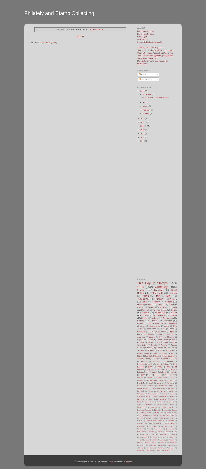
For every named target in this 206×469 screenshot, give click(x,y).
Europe (174, 410)
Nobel (142, 342)
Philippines (141, 332)
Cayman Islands (161, 404)
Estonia (164, 345)
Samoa (150, 342)
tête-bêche (150, 450)
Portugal (154, 321)
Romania (156, 302)
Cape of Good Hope (144, 404)
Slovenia (168, 321)
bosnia (144, 318)
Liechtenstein (154, 326)
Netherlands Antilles (166, 386)
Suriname (170, 334)
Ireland (174, 313)
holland (163, 372)
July (175, 413)
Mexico (166, 326)
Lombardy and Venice (166, 415)
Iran (138, 334)
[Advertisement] (79, 22)
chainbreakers (172, 442)
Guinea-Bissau (160, 310)
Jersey (142, 326)
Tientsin (171, 437)
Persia (159, 367)
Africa (148, 396)
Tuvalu (159, 370)
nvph (169, 445)
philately (140, 396)
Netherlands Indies (144, 364)
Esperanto (165, 410)
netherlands (157, 293)
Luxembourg (172, 323)
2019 (142, 130)
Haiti (156, 413)
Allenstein (163, 396)
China (149, 323)
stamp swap (162, 448)
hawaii (154, 372)
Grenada (169, 361)
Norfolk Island (169, 423)
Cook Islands (161, 332)
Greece (140, 304)
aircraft (161, 442)
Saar (160, 334)
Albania (140, 323)
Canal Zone (169, 375)
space (142, 375)
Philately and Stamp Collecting (59, 13)
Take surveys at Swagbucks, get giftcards (155, 56)
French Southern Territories (166, 359)
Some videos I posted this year (155, 98)
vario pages (142, 36)
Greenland (159, 323)
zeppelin (140, 350)
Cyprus (140, 340)
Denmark (145, 310)
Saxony (154, 434)
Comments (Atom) (49, 42)
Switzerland (160, 313)
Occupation (141, 426)
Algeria (155, 396)
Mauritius (163, 418)
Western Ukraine (150, 442)
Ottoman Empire (167, 426)
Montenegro (149, 334)
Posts (142, 74)
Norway (162, 307)
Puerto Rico (158, 429)
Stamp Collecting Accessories (150, 42)
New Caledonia (163, 364)
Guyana (162, 380)
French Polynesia (152, 356)
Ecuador (149, 340)
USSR (155, 440)
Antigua (151, 350)
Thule (163, 437)
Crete (172, 404)
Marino (155, 418)
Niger (150, 367)
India (171, 304)
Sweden (168, 302)
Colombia (150, 377)
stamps (171, 448)
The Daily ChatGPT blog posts (150, 47)
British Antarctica (160, 353)
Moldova (151, 386)
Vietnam (171, 440)
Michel (139, 421)
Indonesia (171, 380)
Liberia (151, 383)
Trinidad (140, 440)
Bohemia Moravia (166, 337)
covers (142, 445)
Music (174, 340)
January (146, 114)
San (175, 432)
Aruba (160, 350)
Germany (161, 287)
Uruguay (163, 440)
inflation (162, 445)
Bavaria (152, 337)
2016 (142, 141)
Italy (158, 296)
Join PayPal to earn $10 (147, 58)
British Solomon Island (145, 402)
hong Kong (151, 329)
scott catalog (142, 39)
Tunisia (171, 391)
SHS (166, 348)
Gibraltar (156, 361)
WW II (139, 442)
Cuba (172, 377)
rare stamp (150, 448)
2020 (142, 126)
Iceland (155, 318)
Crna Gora (141, 407)
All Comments (146, 79)
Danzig (154, 345)
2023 (142, 91)
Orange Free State (158, 388)
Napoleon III (141, 423)
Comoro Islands (162, 377)
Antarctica (140, 399)
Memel (172, 418)
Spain (144, 302)
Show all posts (96, 29)
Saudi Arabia (144, 434)
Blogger (128, 462)
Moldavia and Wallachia (155, 421)
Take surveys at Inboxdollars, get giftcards (155, 50)
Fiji (172, 353)
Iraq (162, 413)
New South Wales (155, 423)
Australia (145, 313)
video (158, 450)
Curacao (140, 380)
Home (80, 36)
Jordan (168, 413)
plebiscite (173, 372)
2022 (142, 118)
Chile (166, 342)
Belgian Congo (143, 353)
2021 (142, 122)
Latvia (154, 415)
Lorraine (140, 418)
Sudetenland (144, 437)
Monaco (158, 290)
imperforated (151, 445)
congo (172, 394)
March (145, 106)
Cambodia (160, 402)
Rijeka (160, 432)
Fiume (139, 356)
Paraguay (140, 391)
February (147, 110)
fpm (111, 462)
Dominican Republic (144, 410)
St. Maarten (161, 391)
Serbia (174, 310)
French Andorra (151, 380)
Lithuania (160, 383)
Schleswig (163, 434)
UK (166, 370)
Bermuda (158, 375)
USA (140, 287)
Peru (148, 429)
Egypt (172, 332)
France (140, 290)
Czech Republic (167, 407)
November (147, 94)
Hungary (159, 299)
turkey (144, 315)
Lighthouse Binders (145, 34)
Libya (158, 348)
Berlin (150, 304)
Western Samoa (153, 394)
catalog (164, 394)
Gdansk (144, 361)
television (140, 450)
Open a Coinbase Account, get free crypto (155, 53)
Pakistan (140, 429)
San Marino (168, 318)
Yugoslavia (142, 299)
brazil (151, 332)
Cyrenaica (153, 407)
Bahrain (150, 399)
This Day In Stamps (152, 283)
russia (146, 296)
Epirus (156, 410)
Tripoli (148, 440)
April (145, 102)
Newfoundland (142, 388)
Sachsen (168, 432)
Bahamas (170, 350)
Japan (171, 329)
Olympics (153, 426)
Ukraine (173, 315)
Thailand (150, 370)
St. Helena (173, 434)
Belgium (173, 299)
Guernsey (149, 348)
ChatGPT (140, 377)
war (172, 348)
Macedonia (170, 383)
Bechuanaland (161, 399)
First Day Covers (145, 413)
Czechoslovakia (158, 315)
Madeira (140, 386)
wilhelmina (166, 450)
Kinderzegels (144, 415)
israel (159, 342)
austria (173, 293)
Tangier (154, 437)
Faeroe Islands (162, 340)
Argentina (141, 337)
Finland (162, 329)
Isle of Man (141, 383)
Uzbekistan (141, 394)
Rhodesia (151, 432)
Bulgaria (140, 321)
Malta (148, 418)
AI (150, 375)
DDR (168, 296)
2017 (142, 137)
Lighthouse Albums (145, 31)
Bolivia (172, 399)
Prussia (150, 391)
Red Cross (141, 432)
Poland (140, 307)
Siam (168, 367)
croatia (174, 307)
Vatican (151, 307)
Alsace (172, 396)
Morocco (171, 421)
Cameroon (170, 402)
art (147, 372)
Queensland (170, 429)
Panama (171, 388)
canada (161, 304)
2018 (142, 133)
